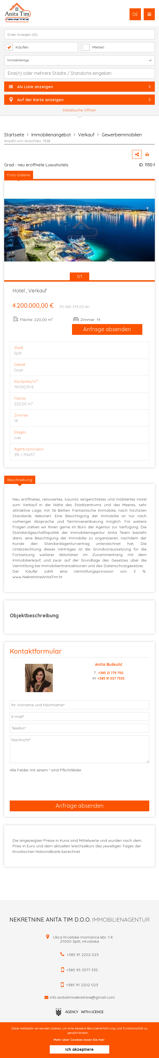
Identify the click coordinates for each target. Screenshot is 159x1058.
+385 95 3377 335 (82, 969)
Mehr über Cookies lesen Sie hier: (79, 1040)
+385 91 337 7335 (111, 678)
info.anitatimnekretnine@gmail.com (82, 997)
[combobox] (79, 73)
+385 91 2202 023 (83, 954)
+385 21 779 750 (110, 673)
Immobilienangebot (51, 134)
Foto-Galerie (18, 174)
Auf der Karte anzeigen (79, 99)
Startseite (14, 134)
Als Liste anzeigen (80, 86)
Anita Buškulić (108, 664)
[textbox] (82, 73)
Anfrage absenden (107, 329)
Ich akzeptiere (79, 1049)
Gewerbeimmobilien (122, 134)
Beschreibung (19, 479)
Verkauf (86, 134)
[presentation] (47, 785)
